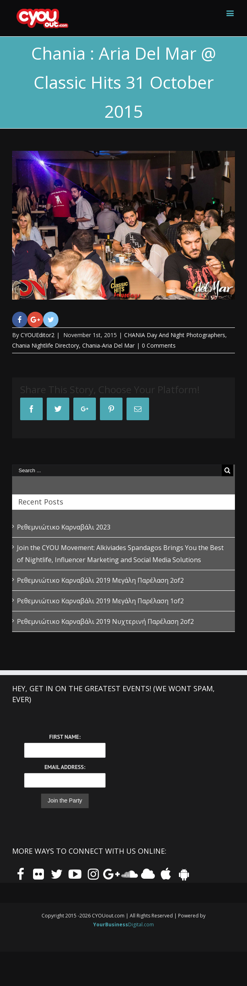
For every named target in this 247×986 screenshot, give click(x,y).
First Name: (65, 736)
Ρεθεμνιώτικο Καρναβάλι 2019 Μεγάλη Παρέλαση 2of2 (100, 580)
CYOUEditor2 (37, 335)
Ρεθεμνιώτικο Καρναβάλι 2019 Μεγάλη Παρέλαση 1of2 (100, 600)
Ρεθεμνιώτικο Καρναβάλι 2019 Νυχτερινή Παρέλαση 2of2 (105, 621)
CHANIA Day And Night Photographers (174, 335)
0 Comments (159, 345)
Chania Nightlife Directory (45, 345)
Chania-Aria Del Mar (108, 345)
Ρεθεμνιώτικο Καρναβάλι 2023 (63, 527)
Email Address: (64, 767)
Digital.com (123, 924)
